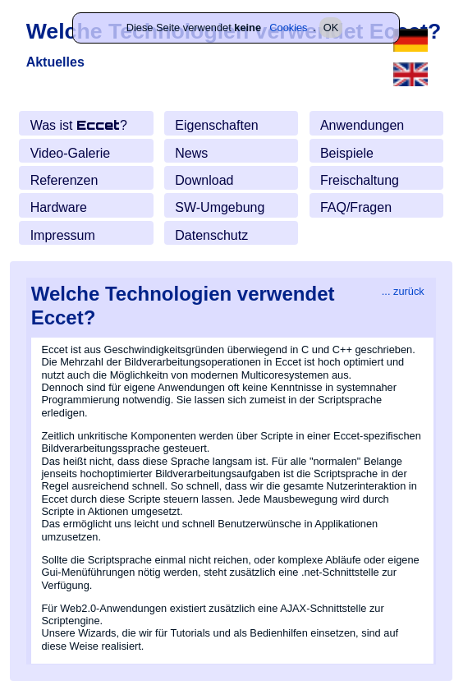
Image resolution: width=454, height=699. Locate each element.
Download (204, 180)
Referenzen (64, 180)
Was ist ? (78, 125)
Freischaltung (359, 180)
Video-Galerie (70, 152)
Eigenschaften (216, 125)
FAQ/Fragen (356, 207)
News (191, 152)
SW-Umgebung (219, 207)
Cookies (288, 27)
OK (331, 27)
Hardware (58, 207)
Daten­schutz (211, 234)
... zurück (403, 290)
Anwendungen (362, 125)
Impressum (62, 234)
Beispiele (347, 152)
